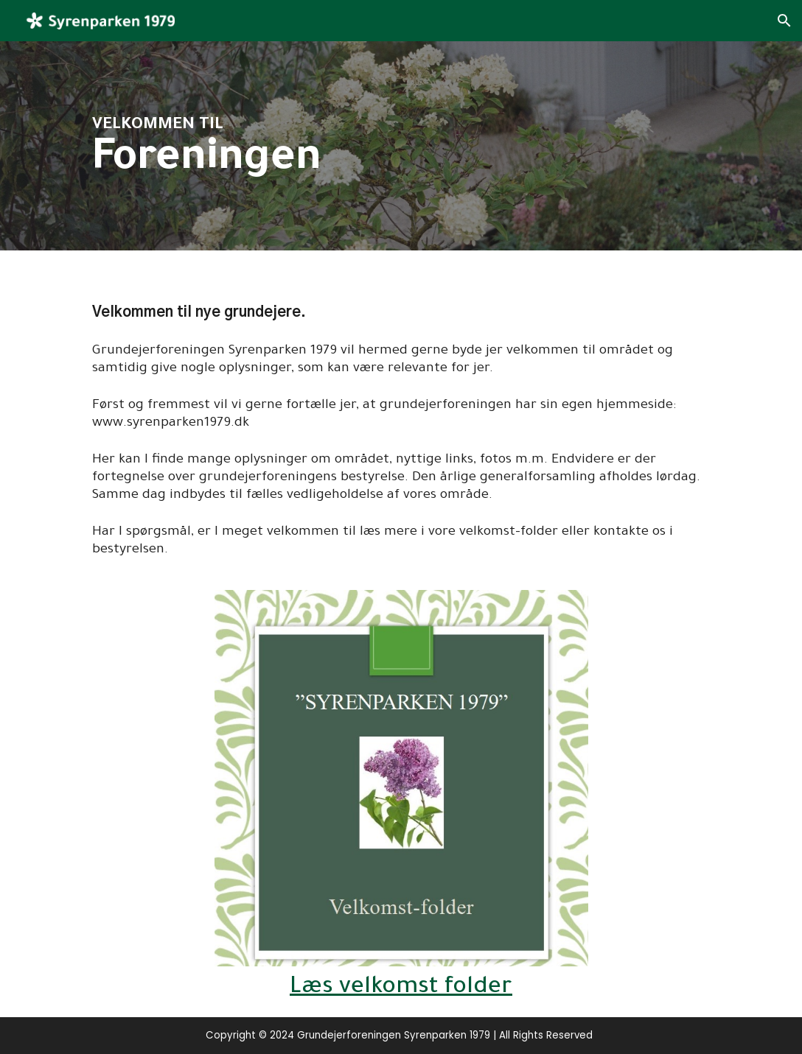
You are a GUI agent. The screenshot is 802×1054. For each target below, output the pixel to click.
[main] (336, 146)
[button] (784, 20)
